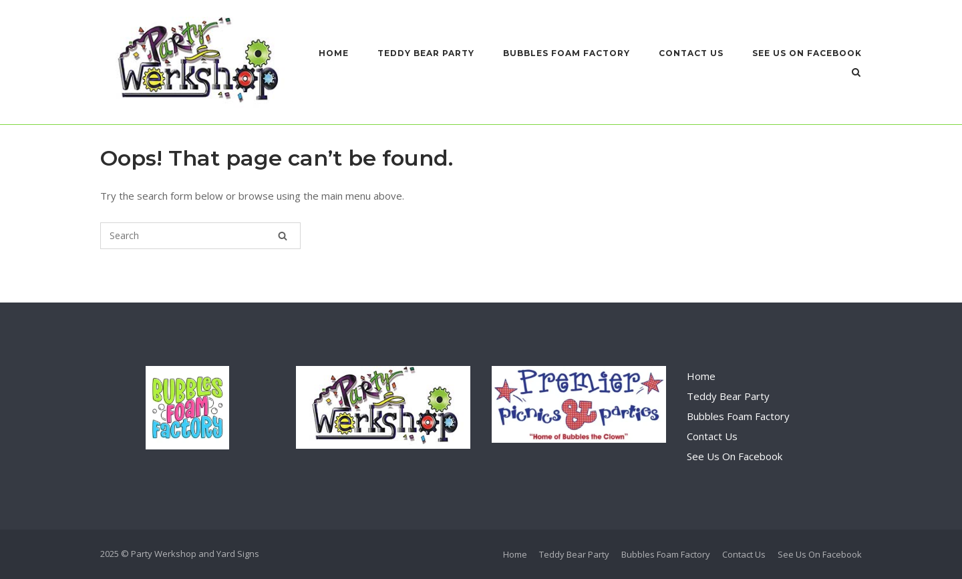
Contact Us (691, 53)
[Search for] (200, 235)
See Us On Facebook (807, 53)
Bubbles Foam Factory (566, 53)
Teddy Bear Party (425, 53)
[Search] (283, 235)
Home (334, 53)
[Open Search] (856, 73)
